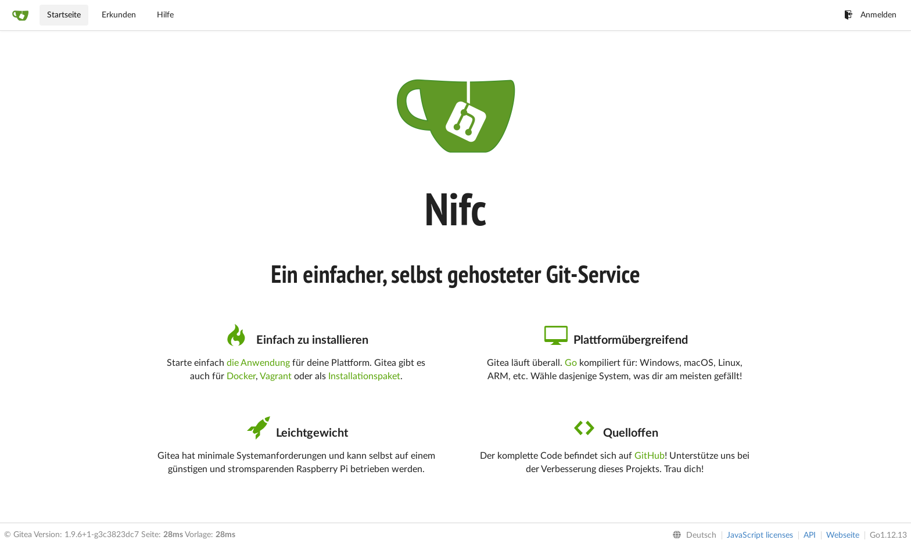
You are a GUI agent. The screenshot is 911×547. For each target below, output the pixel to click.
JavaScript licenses (760, 535)
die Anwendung (258, 363)
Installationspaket (364, 376)
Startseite (64, 15)
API (810, 535)
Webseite (842, 535)
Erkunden (119, 15)
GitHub (649, 455)
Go (571, 363)
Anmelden (870, 15)
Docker (241, 376)
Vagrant (276, 376)
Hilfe (165, 15)
